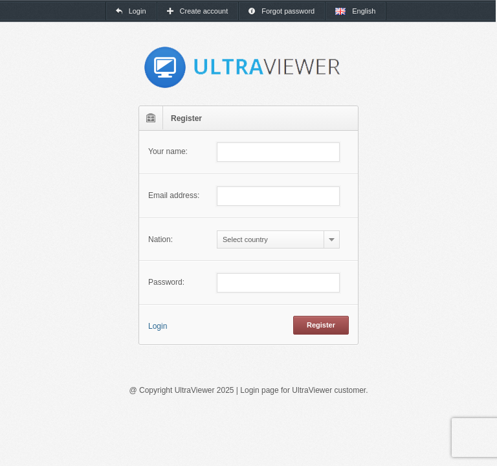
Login (157, 326)
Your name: (168, 151)
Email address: (173, 195)
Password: (166, 282)
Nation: (160, 239)
